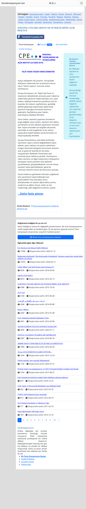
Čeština (54, 45)
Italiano (75, 48)
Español (29, 48)
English (21, 48)
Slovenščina (58, 54)
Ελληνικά (77, 45)
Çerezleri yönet (27, 493)
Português (29, 54)
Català (47, 45)
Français (43, 48)
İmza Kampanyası (26, 76)
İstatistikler (62, 76)
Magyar (60, 48)
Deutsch (68, 45)
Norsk (79, 51)
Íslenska (67, 48)
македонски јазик (56, 51)
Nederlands (70, 51)
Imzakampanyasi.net (13, 3)
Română (37, 54)
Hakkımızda (26, 496)
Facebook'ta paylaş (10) (30, 68)
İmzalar (45, 76)
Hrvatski (51, 48)
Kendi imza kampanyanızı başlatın (45, 268)
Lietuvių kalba (42, 51)
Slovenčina (47, 54)
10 (54, 451)
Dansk (61, 45)
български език (36, 45)
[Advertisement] (50, 26)
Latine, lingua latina (26, 51)
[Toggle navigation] (81, 3)
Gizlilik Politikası (25, 80)
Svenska (67, 54)
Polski (20, 54)
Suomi (36, 48)
